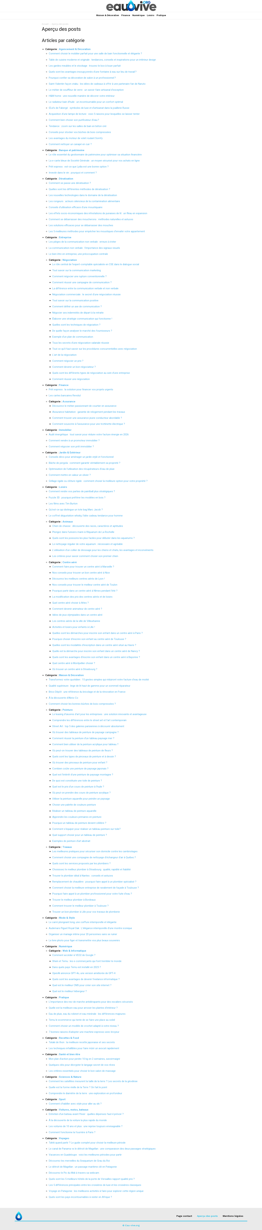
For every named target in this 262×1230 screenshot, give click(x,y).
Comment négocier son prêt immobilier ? (71, 446)
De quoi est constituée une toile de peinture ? (77, 780)
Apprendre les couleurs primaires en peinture (76, 816)
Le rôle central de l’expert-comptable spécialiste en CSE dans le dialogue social (95, 264)
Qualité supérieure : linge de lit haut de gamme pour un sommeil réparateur (89, 685)
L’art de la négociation (64, 354)
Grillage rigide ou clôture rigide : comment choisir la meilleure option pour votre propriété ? (98, 480)
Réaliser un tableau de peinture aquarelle (74, 810)
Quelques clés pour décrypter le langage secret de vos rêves (82, 1064)
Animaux (67, 521)
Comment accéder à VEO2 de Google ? (73, 955)
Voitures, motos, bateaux (73, 1109)
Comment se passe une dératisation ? (70, 183)
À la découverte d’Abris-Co (63, 697)
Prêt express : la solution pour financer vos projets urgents (81, 389)
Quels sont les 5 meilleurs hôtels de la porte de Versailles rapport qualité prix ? (92, 1178)
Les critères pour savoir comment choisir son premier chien (85, 556)
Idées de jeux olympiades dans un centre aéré (77, 614)
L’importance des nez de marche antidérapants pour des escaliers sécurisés (91, 1001)
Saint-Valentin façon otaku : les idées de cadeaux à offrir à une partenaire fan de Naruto (97, 83)
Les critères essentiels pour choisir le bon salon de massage (82, 1070)
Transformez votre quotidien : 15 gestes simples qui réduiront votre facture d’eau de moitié (99, 679)
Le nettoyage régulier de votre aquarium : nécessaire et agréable (87, 544)
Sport (62, 1099)
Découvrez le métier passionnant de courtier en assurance (84, 405)
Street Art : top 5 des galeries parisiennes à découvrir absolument (88, 726)
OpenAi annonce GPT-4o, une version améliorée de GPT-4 (83, 973)
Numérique (65, 946)
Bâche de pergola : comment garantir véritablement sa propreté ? (84, 462)
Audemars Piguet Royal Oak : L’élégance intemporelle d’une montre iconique (90, 928)
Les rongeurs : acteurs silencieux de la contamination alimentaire (84, 201)
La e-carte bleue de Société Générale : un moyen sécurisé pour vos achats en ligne (94, 160)
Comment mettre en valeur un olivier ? (70, 474)
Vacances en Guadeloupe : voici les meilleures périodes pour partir (85, 1154)
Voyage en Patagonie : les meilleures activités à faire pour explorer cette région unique (96, 1191)
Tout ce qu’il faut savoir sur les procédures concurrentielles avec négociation (94, 348)
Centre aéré (69, 562)
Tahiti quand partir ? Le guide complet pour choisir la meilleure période (87, 1142)
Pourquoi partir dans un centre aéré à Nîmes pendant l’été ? (84, 590)
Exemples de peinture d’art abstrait (71, 841)
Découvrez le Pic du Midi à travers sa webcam (74, 1172)
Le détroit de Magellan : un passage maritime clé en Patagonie (83, 1166)
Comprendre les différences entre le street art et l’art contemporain (89, 720)
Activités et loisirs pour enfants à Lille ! (73, 627)
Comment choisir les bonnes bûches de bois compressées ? (82, 703)
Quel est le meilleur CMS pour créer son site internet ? (81, 985)
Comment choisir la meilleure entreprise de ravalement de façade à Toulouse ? (95, 887)
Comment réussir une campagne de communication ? (82, 282)
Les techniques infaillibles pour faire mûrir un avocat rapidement (84, 1048)
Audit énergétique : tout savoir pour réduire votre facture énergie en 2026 (89, 434)
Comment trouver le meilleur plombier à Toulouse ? (80, 905)
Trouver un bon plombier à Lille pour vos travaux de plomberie (86, 911)
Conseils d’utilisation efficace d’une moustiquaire (75, 207)
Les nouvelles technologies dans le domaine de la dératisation (83, 195)
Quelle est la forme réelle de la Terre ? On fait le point (78, 1087)
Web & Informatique (74, 950)
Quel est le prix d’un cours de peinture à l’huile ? (78, 786)
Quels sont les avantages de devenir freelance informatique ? (86, 979)
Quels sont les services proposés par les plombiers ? (81, 863)
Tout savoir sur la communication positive (75, 300)
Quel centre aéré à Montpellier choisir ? (73, 663)
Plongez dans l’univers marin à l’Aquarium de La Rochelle (83, 532)
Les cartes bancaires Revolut (65, 395)
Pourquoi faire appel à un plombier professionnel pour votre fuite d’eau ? (92, 893)
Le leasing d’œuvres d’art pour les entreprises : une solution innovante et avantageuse (99, 714)
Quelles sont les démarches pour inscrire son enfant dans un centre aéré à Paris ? (97, 633)
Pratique (64, 997)
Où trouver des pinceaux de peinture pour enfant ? (79, 762)
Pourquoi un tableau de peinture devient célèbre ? (79, 822)
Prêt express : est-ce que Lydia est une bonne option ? (79, 166)
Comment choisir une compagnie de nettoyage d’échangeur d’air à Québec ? (94, 857)
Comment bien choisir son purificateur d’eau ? (74, 119)
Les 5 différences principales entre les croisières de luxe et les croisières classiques (95, 1185)
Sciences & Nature (70, 1076)
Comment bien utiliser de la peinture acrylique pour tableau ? (85, 744)
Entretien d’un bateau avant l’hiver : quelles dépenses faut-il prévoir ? (86, 1114)
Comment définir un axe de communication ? (77, 306)
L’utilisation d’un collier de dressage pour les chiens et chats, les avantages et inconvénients (102, 550)
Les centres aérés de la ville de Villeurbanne (76, 621)
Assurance (68, 401)
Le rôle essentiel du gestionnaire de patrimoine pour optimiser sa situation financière (95, 154)
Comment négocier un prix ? (67, 360)
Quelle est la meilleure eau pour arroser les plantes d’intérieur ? (83, 1007)
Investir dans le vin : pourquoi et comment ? (73, 172)
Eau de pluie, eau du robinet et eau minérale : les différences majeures (87, 1013)
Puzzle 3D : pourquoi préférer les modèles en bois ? (77, 497)
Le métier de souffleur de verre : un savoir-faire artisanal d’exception (86, 89)
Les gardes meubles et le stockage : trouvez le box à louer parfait (85, 65)
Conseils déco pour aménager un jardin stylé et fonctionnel (81, 456)
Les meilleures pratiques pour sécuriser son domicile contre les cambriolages (95, 851)
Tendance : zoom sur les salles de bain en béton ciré (77, 126)
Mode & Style (67, 917)
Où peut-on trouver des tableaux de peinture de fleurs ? (82, 750)
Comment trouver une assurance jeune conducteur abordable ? (87, 417)
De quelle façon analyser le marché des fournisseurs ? (82, 330)
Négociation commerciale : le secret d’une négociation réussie (86, 294)
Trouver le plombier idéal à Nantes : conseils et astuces (82, 875)
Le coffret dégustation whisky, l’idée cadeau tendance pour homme (86, 515)
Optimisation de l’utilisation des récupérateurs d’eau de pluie (81, 468)
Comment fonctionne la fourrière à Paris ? (72, 1132)
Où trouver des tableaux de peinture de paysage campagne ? (85, 732)
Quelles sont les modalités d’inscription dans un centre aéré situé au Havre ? (94, 645)
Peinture (67, 709)
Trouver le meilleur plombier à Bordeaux (74, 899)
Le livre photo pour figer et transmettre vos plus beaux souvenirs (84, 940)
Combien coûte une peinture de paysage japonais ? (80, 768)
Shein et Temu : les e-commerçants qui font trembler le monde (86, 961)
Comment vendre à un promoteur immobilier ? (74, 440)
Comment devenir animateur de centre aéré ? (77, 608)
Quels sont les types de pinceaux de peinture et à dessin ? (84, 756)
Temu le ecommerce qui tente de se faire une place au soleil (82, 1019)
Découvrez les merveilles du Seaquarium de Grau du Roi (79, 1160)
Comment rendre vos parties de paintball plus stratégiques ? (82, 491)
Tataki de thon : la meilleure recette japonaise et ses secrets (82, 1042)
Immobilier (65, 429)
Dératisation (66, 178)
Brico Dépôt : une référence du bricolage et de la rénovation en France (87, 691)
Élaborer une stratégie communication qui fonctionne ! (82, 318)
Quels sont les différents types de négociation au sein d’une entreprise (91, 372)
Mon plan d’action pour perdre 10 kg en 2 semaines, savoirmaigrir (84, 1058)
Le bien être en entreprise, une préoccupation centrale (78, 253)
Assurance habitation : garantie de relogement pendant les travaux (88, 411)
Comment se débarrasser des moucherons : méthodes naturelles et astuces (91, 219)
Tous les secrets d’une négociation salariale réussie (80, 342)
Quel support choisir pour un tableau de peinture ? (79, 835)
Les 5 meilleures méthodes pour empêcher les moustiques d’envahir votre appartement (97, 231)
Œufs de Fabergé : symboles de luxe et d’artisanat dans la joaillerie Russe (89, 107)
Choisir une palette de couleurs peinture (74, 804)
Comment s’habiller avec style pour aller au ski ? (75, 1103)
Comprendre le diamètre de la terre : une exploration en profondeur (85, 1093)
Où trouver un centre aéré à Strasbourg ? (74, 669)
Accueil (45, 24)
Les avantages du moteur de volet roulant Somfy (76, 138)
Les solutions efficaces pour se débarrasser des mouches (81, 225)
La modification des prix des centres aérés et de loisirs (82, 596)
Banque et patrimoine (71, 150)
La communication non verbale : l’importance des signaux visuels (84, 247)
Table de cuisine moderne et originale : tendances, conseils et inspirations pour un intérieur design (102, 59)
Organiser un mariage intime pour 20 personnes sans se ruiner (83, 934)
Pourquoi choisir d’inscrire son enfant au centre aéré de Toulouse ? (89, 639)
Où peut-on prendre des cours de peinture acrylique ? (81, 792)
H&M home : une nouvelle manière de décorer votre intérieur (82, 95)
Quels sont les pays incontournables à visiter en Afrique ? (80, 1197)
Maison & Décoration (71, 675)
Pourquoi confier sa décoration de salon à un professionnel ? (82, 77)
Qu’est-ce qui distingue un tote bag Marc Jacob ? (76, 509)
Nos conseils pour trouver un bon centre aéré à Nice (81, 572)
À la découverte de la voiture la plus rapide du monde (78, 1120)
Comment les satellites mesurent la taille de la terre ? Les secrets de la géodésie (93, 1081)
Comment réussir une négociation (71, 379)
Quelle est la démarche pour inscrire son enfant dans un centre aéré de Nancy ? (96, 651)
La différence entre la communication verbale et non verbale (85, 288)
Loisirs (63, 487)
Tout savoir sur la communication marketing (76, 270)
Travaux (67, 847)
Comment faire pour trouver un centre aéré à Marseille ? (83, 566)
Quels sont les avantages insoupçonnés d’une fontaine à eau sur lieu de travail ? (93, 71)
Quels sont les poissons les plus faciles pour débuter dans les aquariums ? (93, 538)
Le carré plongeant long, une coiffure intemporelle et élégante (82, 922)
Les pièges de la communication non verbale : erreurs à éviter (82, 241)
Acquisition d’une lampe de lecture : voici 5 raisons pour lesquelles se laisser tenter (94, 113)
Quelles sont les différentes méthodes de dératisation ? (79, 189)
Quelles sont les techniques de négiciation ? (76, 324)
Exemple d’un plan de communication (72, 336)
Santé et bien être (69, 1054)
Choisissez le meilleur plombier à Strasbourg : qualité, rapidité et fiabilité (91, 869)
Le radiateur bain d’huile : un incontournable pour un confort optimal (86, 101)
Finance (64, 385)
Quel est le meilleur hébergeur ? (69, 991)
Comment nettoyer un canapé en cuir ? (70, 144)
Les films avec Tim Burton (63, 503)
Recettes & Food (69, 1037)
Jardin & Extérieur (70, 452)
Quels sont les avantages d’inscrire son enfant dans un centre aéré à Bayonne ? (96, 657)
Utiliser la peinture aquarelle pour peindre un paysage (81, 798)
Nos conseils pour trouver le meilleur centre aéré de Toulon (84, 584)
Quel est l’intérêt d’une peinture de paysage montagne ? (82, 774)
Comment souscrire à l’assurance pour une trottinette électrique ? (88, 423)
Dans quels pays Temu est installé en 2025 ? (76, 967)
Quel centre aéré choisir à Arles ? (70, 602)
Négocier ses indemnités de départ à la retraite (78, 312)
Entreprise (65, 237)
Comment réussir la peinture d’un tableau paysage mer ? (83, 738)
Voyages (64, 1138)
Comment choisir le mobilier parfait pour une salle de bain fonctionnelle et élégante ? (95, 53)
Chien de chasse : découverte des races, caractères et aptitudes (87, 526)
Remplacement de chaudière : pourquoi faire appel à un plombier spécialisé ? (94, 881)
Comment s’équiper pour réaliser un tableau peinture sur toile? (86, 828)
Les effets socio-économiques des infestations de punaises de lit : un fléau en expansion (98, 213)
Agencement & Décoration (75, 49)
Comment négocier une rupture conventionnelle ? (79, 276)
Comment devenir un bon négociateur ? (74, 366)
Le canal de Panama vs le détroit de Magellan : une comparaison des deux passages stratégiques (102, 1148)
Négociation (69, 259)
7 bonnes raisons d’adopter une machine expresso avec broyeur (84, 1031)
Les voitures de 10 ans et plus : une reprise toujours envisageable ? (85, 1126)
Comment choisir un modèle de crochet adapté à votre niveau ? (84, 1025)
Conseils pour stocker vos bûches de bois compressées (80, 132)
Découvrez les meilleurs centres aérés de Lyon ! (78, 578)
